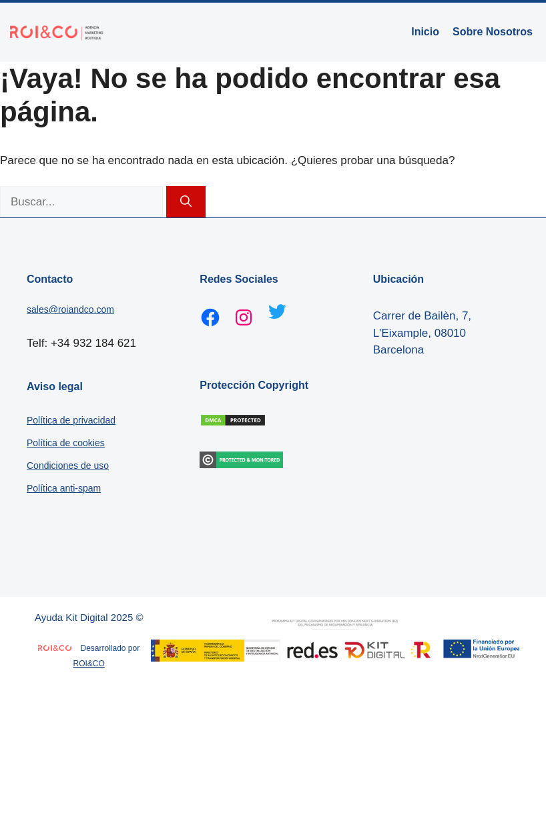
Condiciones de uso (68, 465)
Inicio (425, 31)
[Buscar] (186, 202)
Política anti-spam (64, 488)
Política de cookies (66, 443)
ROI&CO (89, 663)
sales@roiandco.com (70, 309)
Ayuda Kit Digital (71, 617)
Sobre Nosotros (493, 31)
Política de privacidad (71, 420)
